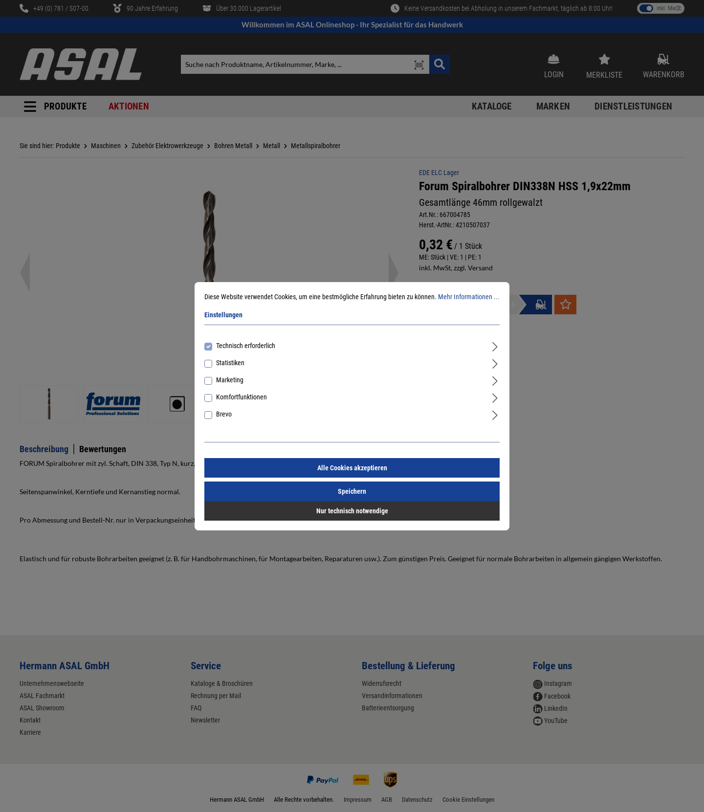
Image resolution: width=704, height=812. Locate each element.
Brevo (224, 414)
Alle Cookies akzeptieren (352, 468)
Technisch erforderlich (245, 346)
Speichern (352, 491)
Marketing (229, 380)
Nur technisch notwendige (352, 511)
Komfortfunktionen (241, 397)
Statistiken (230, 363)
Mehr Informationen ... (469, 297)
